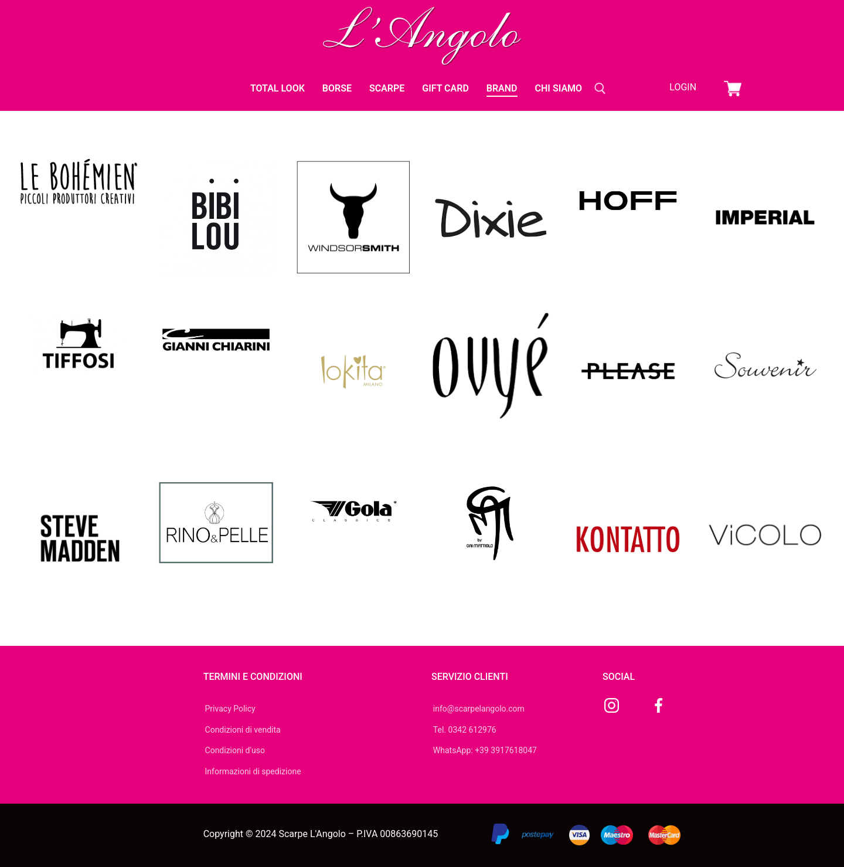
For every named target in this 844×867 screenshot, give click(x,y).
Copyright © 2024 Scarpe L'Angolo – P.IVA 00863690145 (320, 833)
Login (682, 87)
